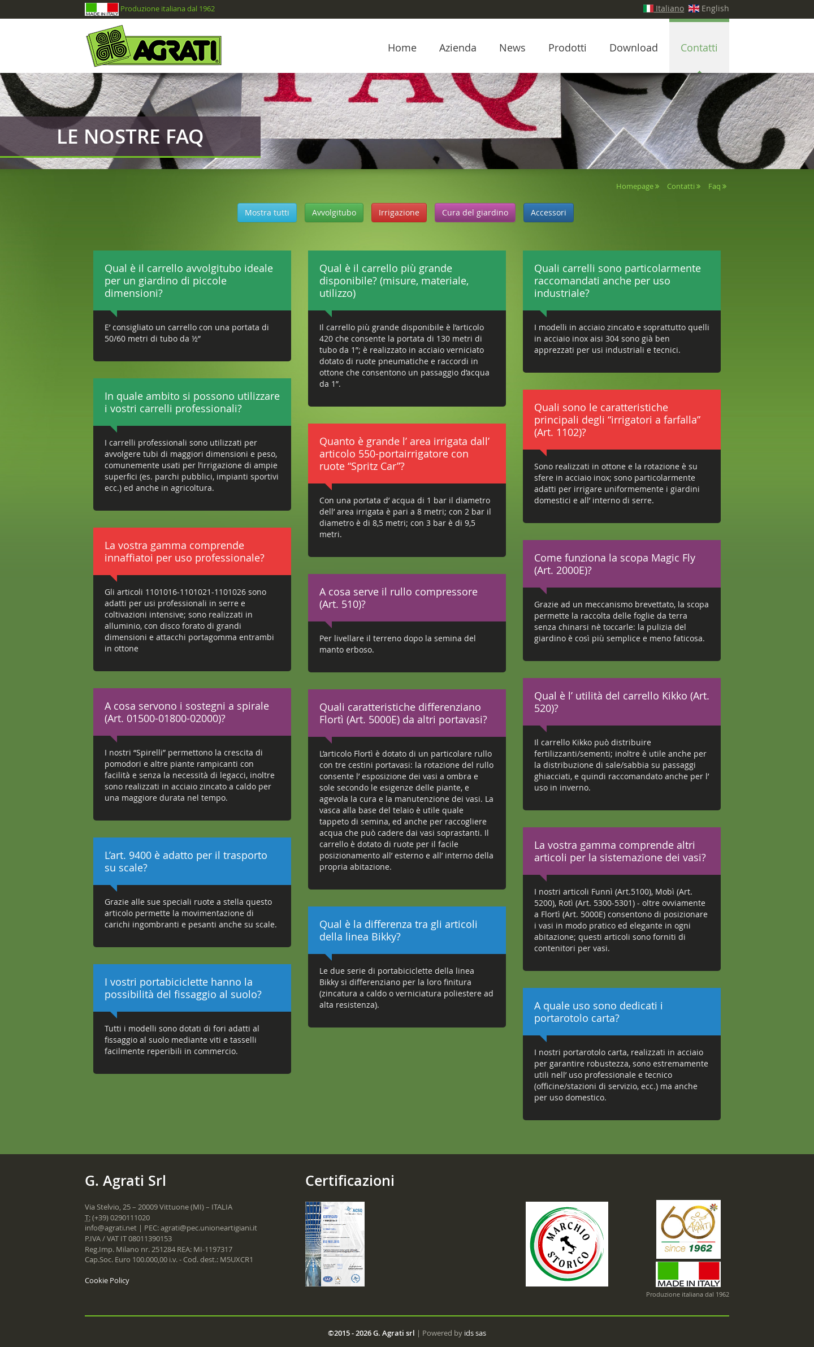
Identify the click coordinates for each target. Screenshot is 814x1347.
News (512, 47)
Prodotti (567, 47)
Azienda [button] (458, 47)
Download (633, 47)
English (709, 8)
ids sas (475, 1333)
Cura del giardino (475, 212)
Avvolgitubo (334, 212)
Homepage (634, 186)
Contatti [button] (699, 47)
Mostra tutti (267, 212)
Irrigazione (399, 212)
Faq (714, 186)
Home (402, 47)
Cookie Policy (107, 1280)
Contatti (681, 186)
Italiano (664, 8)
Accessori (548, 212)
